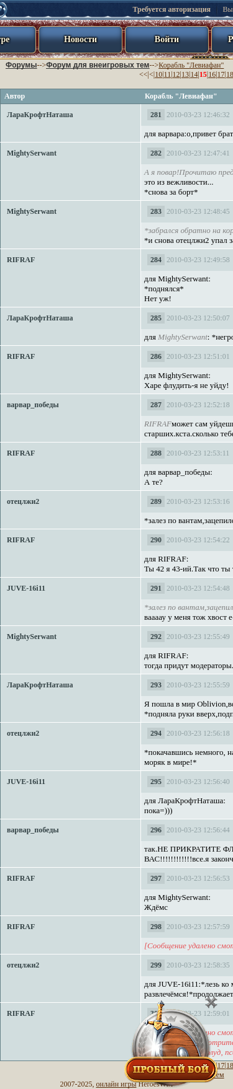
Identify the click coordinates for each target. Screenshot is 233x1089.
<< (143, 74)
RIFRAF (21, 259)
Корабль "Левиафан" (191, 65)
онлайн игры (116, 1084)
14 (194, 74)
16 (212, 74)
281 (156, 114)
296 (156, 830)
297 (156, 878)
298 (156, 926)
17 (221, 74)
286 (156, 356)
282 (156, 153)
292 (156, 636)
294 (156, 733)
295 (156, 781)
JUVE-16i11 (26, 588)
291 (156, 588)
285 (156, 318)
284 (156, 259)
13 (185, 74)
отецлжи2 (23, 501)
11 (167, 74)
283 (156, 211)
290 (156, 540)
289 (156, 501)
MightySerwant (32, 153)
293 (156, 685)
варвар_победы (33, 404)
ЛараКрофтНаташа (40, 114)
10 (158, 74)
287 (156, 404)
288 (156, 453)
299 (156, 965)
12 (176, 74)
